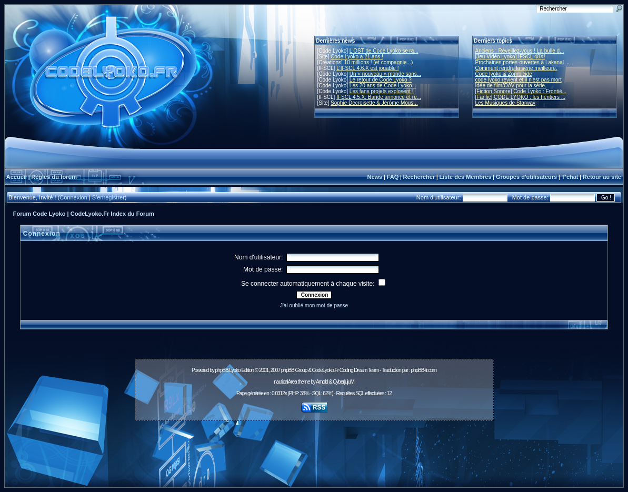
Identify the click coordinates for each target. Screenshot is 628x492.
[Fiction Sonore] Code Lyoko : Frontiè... (521, 91)
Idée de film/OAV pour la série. (510, 85)
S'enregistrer (108, 197)
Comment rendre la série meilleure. (516, 68)
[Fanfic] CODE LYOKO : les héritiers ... (520, 97)
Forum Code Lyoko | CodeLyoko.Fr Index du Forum (83, 213)
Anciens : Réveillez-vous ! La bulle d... (519, 51)
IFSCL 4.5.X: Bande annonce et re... (378, 97)
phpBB (221, 370)
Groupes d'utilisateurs (526, 177)
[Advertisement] (314, 448)
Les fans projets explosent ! (382, 91)
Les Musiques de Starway (505, 103)
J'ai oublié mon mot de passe (314, 305)
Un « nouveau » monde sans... (385, 74)
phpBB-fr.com (423, 370)
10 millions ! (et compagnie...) (378, 62)
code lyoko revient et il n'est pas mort (518, 80)
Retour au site (602, 177)
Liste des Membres (465, 177)
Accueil (16, 177)
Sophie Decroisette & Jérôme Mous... (374, 103)
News (374, 177)
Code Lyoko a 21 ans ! (357, 56)
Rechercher (419, 177)
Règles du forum (54, 177)
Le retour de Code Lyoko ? (381, 80)
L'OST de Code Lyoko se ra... (384, 51)
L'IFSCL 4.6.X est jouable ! (367, 68)
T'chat (570, 177)
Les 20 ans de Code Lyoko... (383, 85)
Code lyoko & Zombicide (503, 74)
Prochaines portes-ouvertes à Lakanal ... (522, 62)
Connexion (73, 197)
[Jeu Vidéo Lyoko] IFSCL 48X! (510, 56)
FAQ (393, 177)
